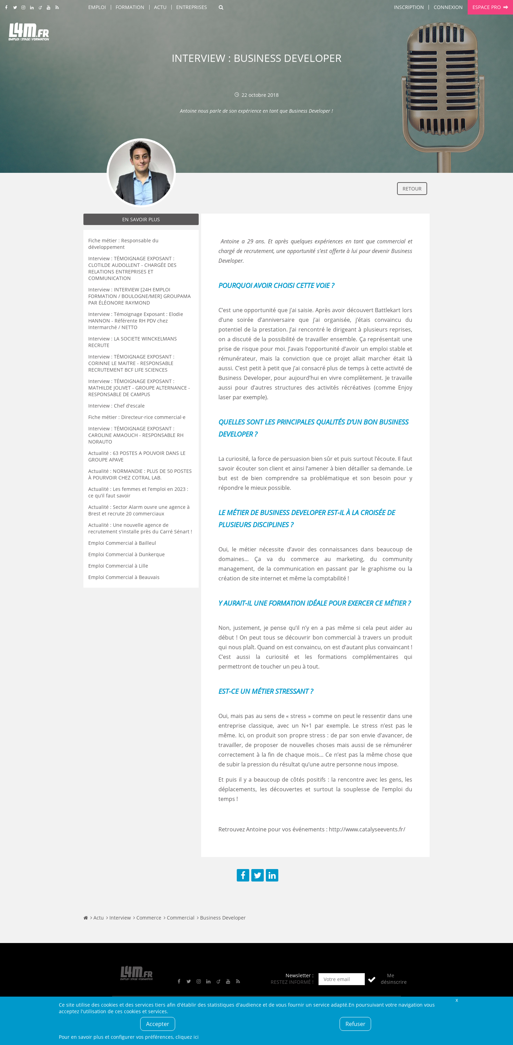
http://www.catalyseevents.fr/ (367, 829)
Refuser (355, 1024)
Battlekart (387, 310)
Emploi (97, 7)
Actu (160, 7)
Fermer (456, 1000)
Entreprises (191, 7)
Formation (130, 7)
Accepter (157, 1024)
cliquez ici (187, 1037)
